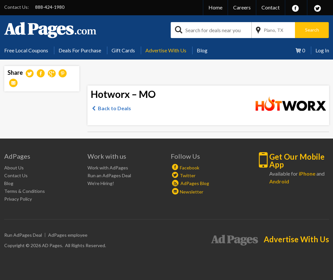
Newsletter (191, 191)
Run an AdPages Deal (109, 175)
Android (279, 181)
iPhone (307, 173)
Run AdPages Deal (23, 235)
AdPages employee (67, 235)
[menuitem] (28, 50)
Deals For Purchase (80, 50)
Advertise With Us (165, 50)
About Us (14, 167)
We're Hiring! (100, 183)
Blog (202, 50)
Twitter (187, 175)
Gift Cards (123, 50)
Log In (322, 50)
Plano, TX (273, 30)
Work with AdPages (107, 167)
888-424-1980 (49, 7)
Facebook (189, 167)
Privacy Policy (18, 199)
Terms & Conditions (24, 191)
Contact (270, 7)
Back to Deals (114, 108)
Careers (242, 7)
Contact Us (16, 175)
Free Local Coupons (26, 50)
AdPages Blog (190, 183)
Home (215, 7)
